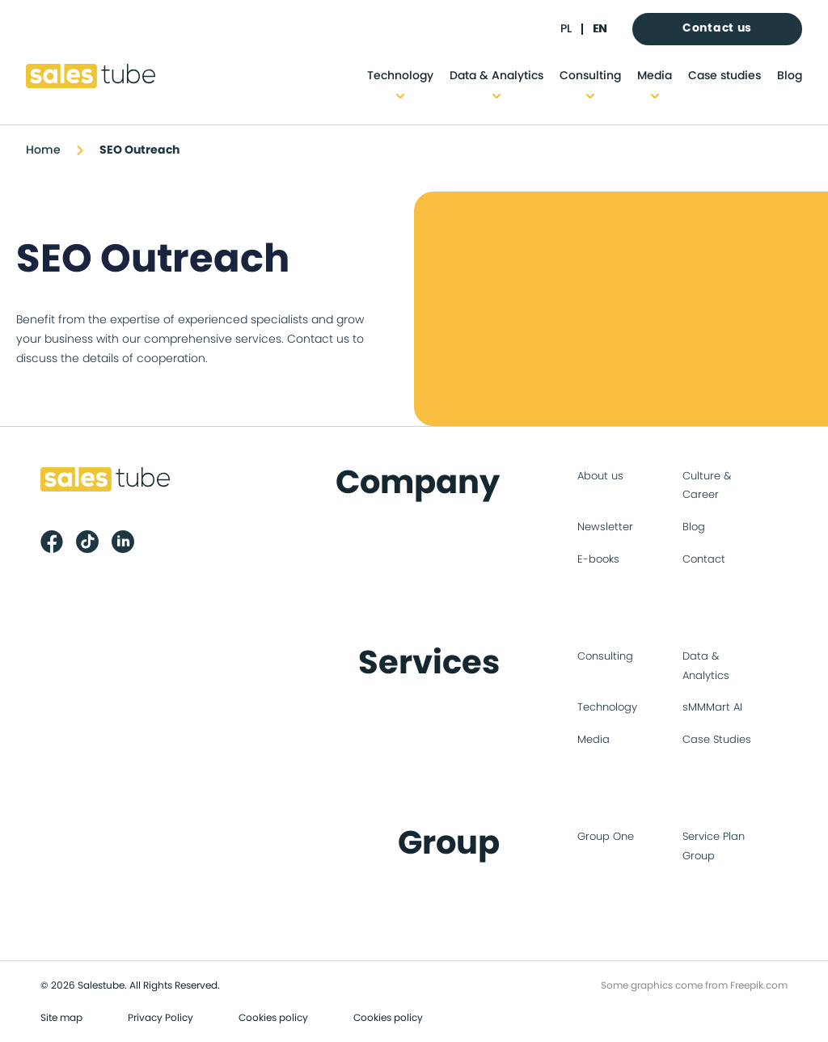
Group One (605, 837)
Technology (400, 76)
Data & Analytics (496, 76)
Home (43, 150)
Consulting (590, 76)
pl (566, 29)
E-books (598, 560)
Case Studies (716, 740)
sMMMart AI (712, 707)
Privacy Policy (160, 1018)
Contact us (717, 28)
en (599, 29)
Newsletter (605, 527)
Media (654, 76)
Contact (703, 560)
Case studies (724, 76)
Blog (789, 76)
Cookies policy (273, 1018)
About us (600, 476)
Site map (61, 1018)
